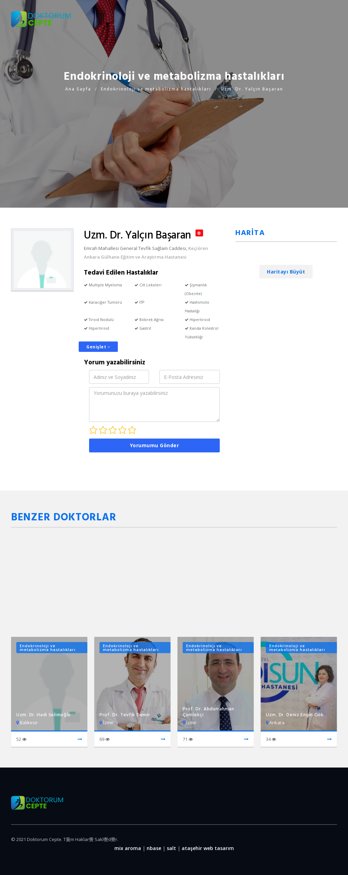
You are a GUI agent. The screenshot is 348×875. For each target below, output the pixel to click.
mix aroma (127, 848)
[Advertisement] (174, 141)
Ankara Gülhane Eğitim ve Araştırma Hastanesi (135, 257)
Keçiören (198, 248)
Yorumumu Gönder (154, 445)
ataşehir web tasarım (208, 848)
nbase (154, 848)
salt (171, 848)
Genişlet (98, 347)
